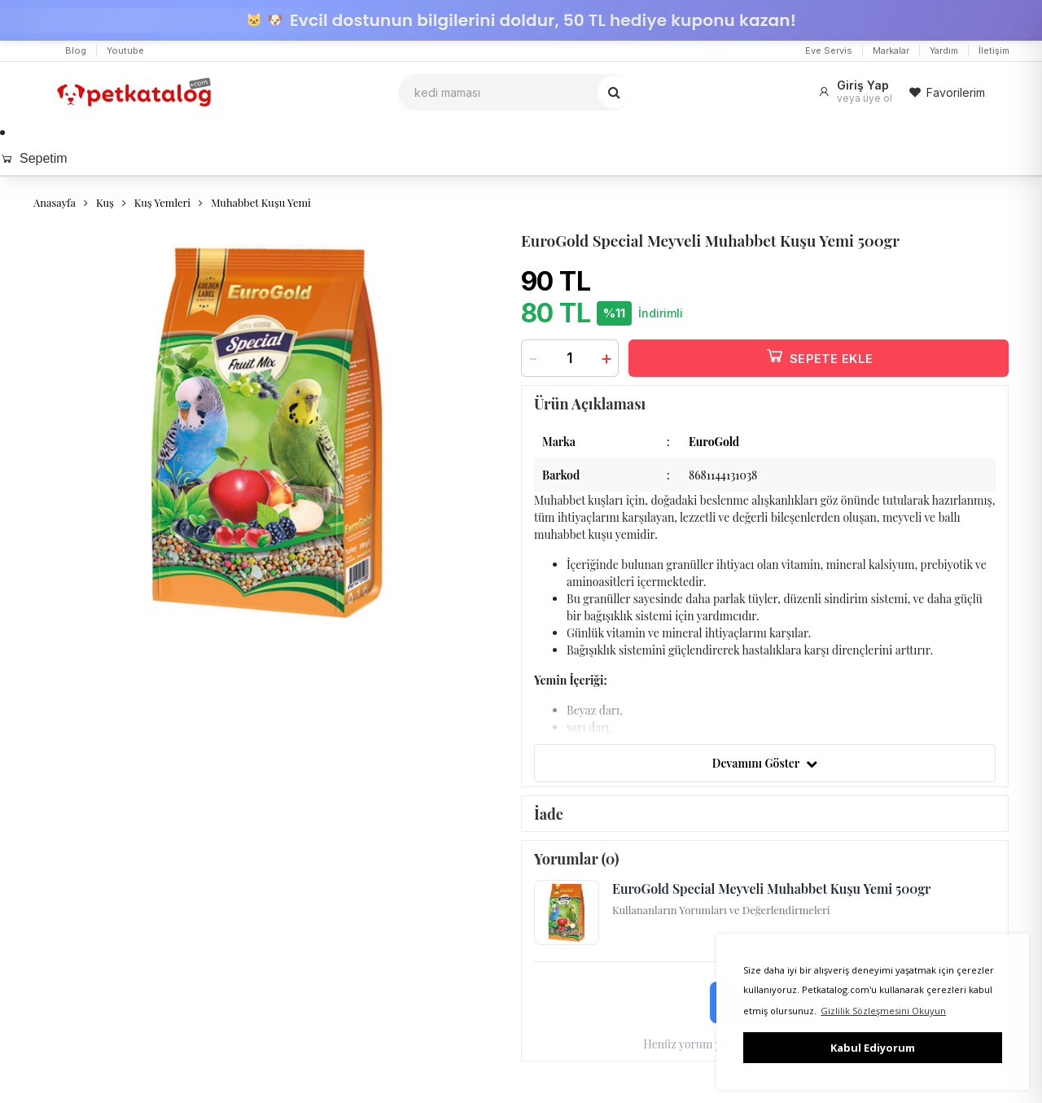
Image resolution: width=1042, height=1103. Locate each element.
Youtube (125, 50)
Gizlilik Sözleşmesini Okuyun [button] (883, 1011)
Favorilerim (946, 92)
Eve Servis (828, 50)
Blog (75, 50)
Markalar (891, 50)
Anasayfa (54, 202)
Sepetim (34, 158)
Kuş (105, 202)
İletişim (994, 50)
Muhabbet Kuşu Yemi (261, 202)
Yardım (944, 50)
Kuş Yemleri (162, 202)
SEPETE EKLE (818, 355)
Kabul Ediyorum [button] (872, 1047)
